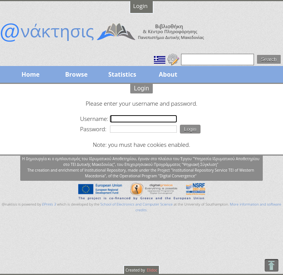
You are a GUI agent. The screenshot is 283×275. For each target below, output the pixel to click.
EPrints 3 (49, 204)
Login (140, 6)
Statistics (122, 74)
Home (30, 74)
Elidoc (151, 270)
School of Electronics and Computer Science (136, 204)
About (168, 74)
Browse (76, 74)
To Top (271, 265)
